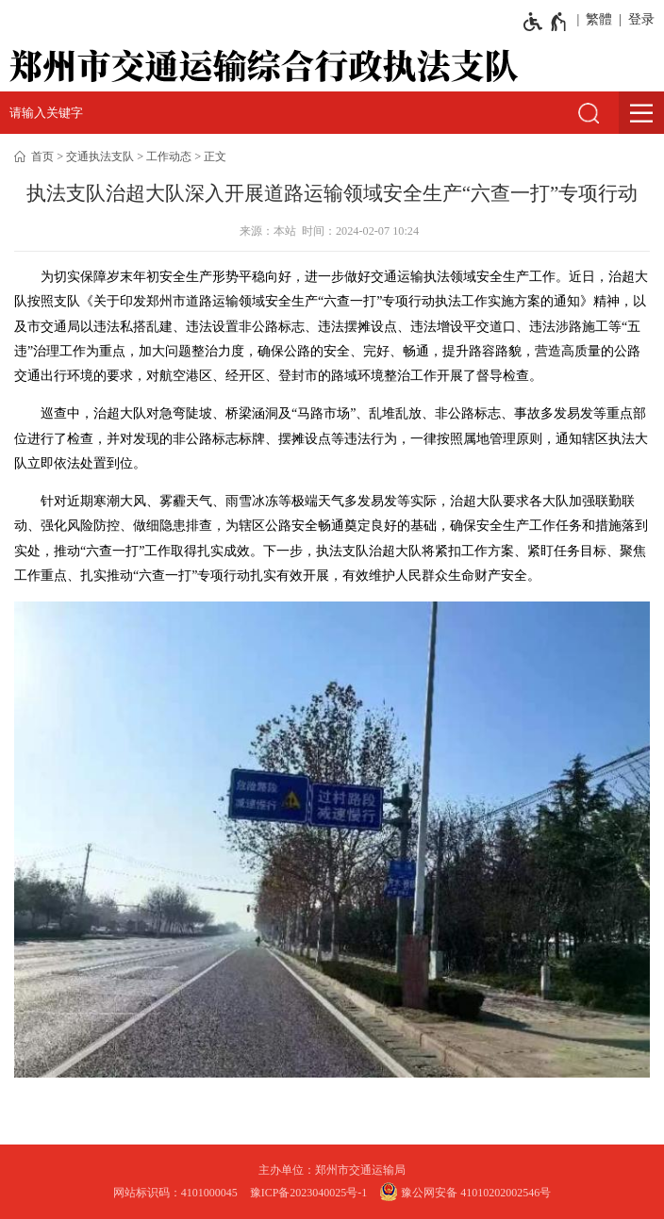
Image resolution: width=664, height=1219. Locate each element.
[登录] (638, 20)
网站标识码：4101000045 (175, 1192)
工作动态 (168, 156)
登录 (641, 19)
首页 (42, 156)
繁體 (599, 19)
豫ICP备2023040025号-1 (309, 1192)
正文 (215, 156)
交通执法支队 (100, 156)
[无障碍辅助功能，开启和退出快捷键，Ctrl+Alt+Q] (546, 21)
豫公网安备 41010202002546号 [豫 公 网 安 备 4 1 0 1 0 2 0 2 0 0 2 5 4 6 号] (465, 1191)
